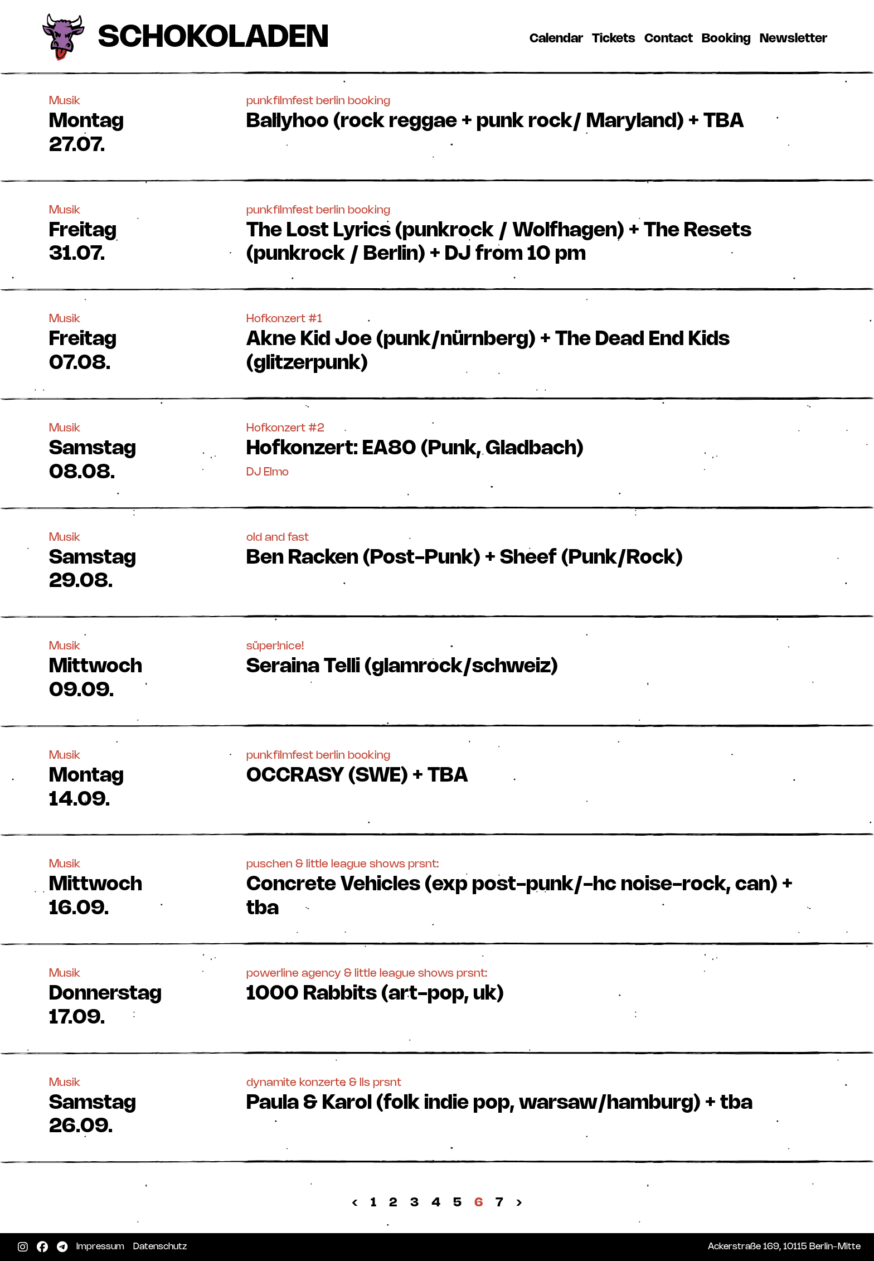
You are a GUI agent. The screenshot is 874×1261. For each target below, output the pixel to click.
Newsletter (796, 38)
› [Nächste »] (519, 1203)
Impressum (102, 1246)
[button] (437, 124)
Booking (728, 38)
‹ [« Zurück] (355, 1203)
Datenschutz (162, 1246)
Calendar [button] (556, 39)
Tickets (616, 38)
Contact (670, 38)
